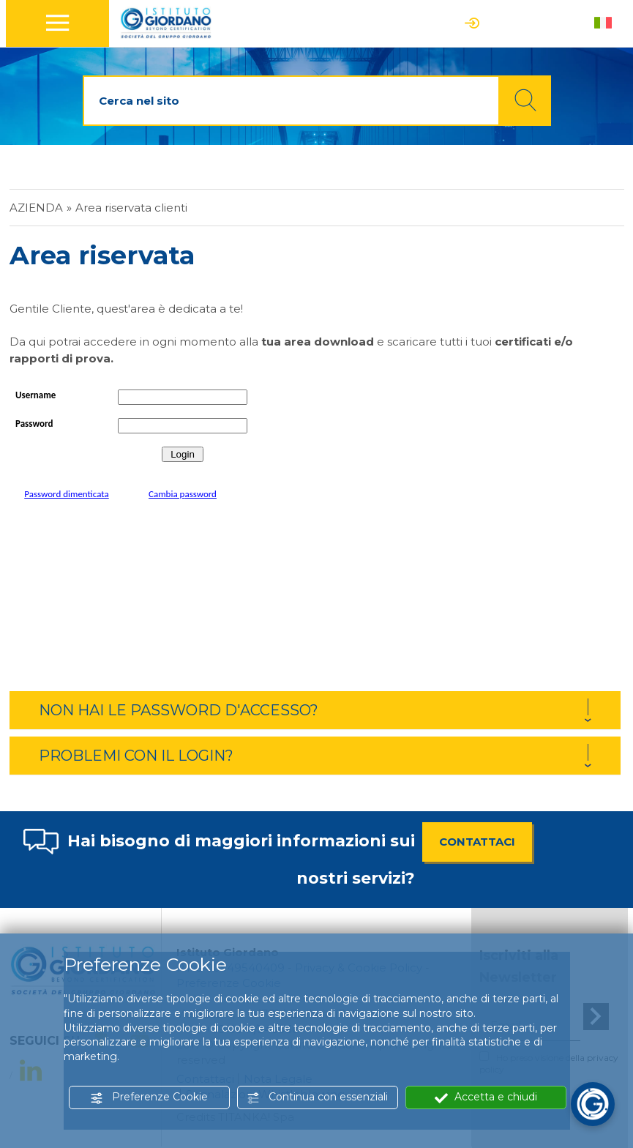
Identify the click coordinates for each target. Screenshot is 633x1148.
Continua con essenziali (317, 1097)
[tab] (315, 710)
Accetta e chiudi (486, 1097)
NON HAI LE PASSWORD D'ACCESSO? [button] (178, 710)
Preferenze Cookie (149, 1097)
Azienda (36, 208)
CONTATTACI (477, 842)
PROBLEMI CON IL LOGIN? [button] (136, 756)
